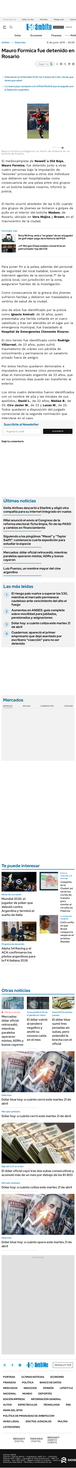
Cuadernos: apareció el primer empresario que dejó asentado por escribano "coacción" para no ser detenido (36, 638)
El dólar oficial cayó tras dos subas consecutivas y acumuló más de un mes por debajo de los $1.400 (38, 1173)
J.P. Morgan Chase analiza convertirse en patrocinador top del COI (41, 247)
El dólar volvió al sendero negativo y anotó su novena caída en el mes (37, 1030)
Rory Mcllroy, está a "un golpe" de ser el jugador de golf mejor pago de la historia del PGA (45, 237)
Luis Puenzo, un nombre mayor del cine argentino (32, 570)
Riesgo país (59, 19)
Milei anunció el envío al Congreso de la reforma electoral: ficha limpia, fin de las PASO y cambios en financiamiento (37, 524)
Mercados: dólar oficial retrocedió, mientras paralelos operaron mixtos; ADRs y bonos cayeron (35, 556)
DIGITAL (19, 1440)
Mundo (27, 1393)
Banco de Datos (50, 1382)
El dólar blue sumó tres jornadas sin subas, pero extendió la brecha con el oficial (62, 1032)
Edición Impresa (14, 1399)
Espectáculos (27, 1404)
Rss (68, 1404)
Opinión (48, 1388)
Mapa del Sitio (13, 1410)
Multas (63, 1421)
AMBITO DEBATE (54, 1440)
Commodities (47, 706)
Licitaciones (11, 1427)
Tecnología (51, 1404)
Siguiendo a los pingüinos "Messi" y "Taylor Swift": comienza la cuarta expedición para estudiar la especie (34, 540)
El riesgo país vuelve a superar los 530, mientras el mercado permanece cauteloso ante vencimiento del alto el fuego (39, 599)
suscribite (58, 27)
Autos (7, 1404)
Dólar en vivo (28, 19)
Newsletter (69, 35)
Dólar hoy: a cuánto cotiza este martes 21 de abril (40, 625)
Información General (46, 1399)
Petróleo (44, 19)
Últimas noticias (32, 1377)
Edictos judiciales (38, 1421)
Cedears (68, 706)
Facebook (12, 1365)
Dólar (18, 35)
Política (28, 1382)
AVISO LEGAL (11, 1421)
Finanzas (56, 35)
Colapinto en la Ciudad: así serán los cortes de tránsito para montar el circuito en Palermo (66, 896)
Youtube (36, 1365)
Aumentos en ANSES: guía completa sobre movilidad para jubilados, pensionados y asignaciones (38, 614)
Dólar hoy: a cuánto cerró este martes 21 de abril (36, 1116)
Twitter (4, 1365)
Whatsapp (45, 1365)
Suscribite (57, 431)
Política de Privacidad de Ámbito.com (28, 1415)
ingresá (68, 27)
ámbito (6, 42)
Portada (9, 1377)
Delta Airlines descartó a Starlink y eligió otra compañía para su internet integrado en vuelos (37, 510)
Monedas (8, 706)
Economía (36, 35)
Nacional (9, 1393)
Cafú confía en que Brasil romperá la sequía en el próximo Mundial (67, 932)
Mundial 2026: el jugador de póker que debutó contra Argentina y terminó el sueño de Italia (18, 907)
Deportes (20, 42)
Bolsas (26, 706)
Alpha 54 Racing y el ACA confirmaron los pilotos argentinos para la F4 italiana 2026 (18, 954)
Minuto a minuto (12, 1012)
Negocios (30, 1388)
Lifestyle (66, 1388)
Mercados (10, 1388)
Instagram (20, 1365)
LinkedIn (28, 1365)
